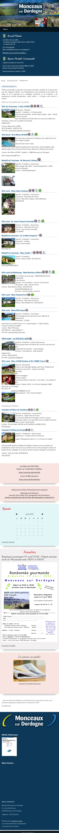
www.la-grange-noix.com (16, 332)
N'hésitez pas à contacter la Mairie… (15, 53)
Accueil (3, 80)
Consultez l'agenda (8, 542)
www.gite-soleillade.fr (15, 357)
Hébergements (24, 80)
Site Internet (6, 426)
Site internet (6, 455)
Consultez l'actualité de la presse (29, 684)
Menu (5, 29)
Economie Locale (12, 80)
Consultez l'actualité (8, 646)
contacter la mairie (17, 821)
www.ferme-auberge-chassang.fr (19, 131)
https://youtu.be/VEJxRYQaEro (29, 479)
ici (10, 706)
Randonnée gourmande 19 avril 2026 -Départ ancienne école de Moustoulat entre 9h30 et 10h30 (29, 558)
